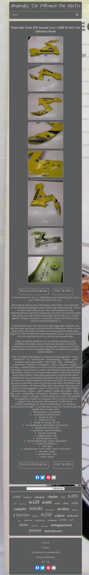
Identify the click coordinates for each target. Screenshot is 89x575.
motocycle (72, 515)
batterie (28, 497)
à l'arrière (21, 515)
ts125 (34, 502)
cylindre (57, 504)
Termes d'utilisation (45, 557)
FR (48, 562)
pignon (75, 510)
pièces (19, 521)
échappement (61, 525)
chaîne (53, 497)
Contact (45, 547)
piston (35, 516)
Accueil (45, 542)
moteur (35, 530)
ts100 (17, 497)
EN (43, 562)
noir (71, 520)
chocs (66, 503)
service (28, 520)
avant (63, 519)
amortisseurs (53, 531)
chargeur (39, 497)
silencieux (40, 520)
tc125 (74, 503)
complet (19, 509)
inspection (22, 504)
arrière (63, 509)
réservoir (34, 526)
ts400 (47, 502)
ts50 (63, 497)
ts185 (73, 496)
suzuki (35, 508)
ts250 (46, 514)
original (59, 515)
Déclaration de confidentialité (45, 552)
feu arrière (44, 526)
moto (23, 524)
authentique (49, 510)
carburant (52, 520)
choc (15, 504)
